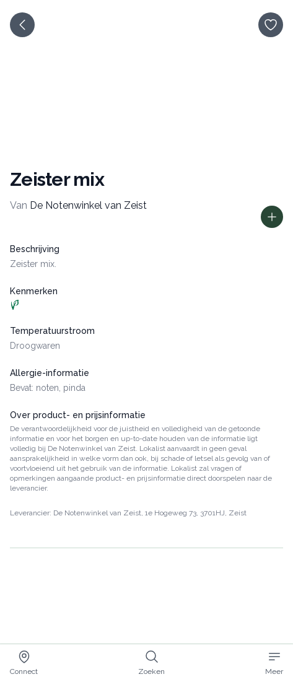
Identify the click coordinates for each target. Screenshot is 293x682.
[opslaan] (270, 24)
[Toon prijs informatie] (272, 217)
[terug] (22, 24)
